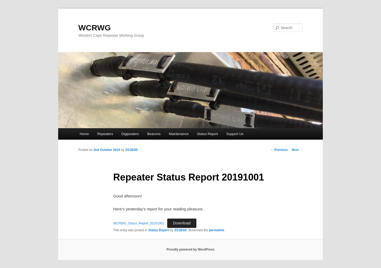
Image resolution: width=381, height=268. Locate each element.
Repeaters (105, 134)
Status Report (207, 134)
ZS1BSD (131, 150)
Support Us (234, 134)
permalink (216, 230)
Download (182, 223)
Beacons (154, 134)
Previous (279, 150)
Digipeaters (130, 134)
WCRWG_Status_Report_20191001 (138, 223)
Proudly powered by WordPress (190, 249)
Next (297, 150)
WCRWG (94, 27)
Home (84, 134)
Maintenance (178, 134)
